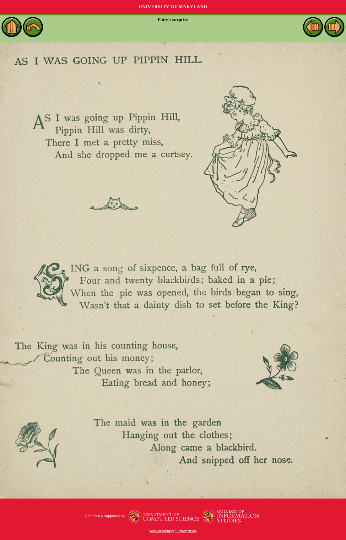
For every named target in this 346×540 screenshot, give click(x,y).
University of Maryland (173, 6)
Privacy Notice (186, 530)
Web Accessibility (161, 530)
